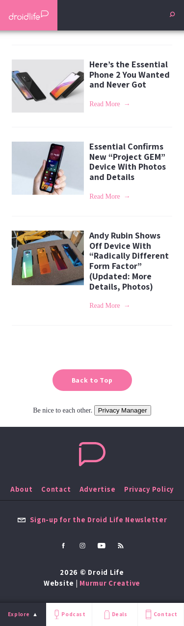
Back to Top (92, 380)
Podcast (68, 614)
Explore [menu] (19, 614)
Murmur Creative (109, 583)
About (21, 489)
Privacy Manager (122, 410)
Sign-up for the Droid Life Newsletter (92, 519)
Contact (160, 614)
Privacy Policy (149, 489)
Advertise (97, 489)
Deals (114, 614)
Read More (104, 104)
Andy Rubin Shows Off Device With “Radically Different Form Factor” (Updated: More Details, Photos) (129, 261)
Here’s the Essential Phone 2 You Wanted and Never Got (129, 74)
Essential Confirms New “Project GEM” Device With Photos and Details (127, 161)
